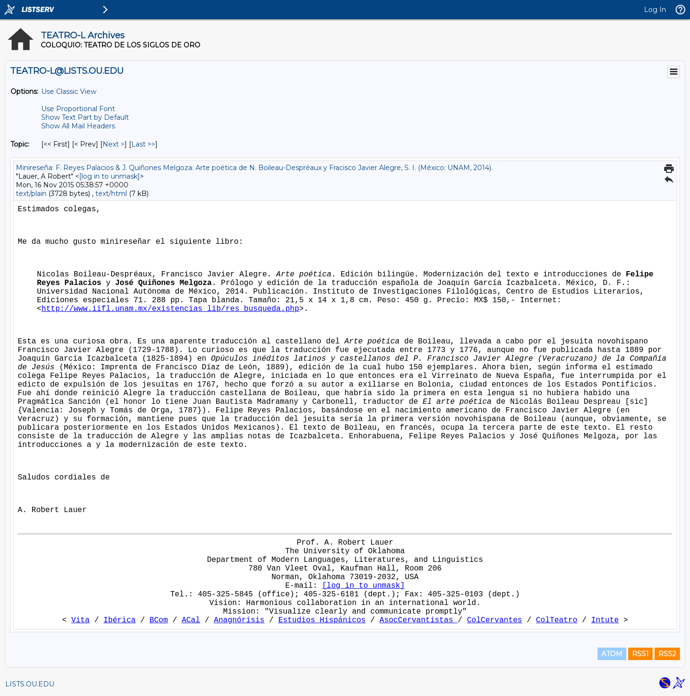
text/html (111, 193)
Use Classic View (68, 91)
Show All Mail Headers (78, 126)
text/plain (31, 193)
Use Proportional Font (78, 108)
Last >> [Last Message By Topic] (143, 144)
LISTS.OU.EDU (29, 684)
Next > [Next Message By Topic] (114, 144)
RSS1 (640, 654)
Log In (655, 9)
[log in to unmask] (109, 176)
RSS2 (667, 654)
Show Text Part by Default (85, 117)
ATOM (611, 654)
